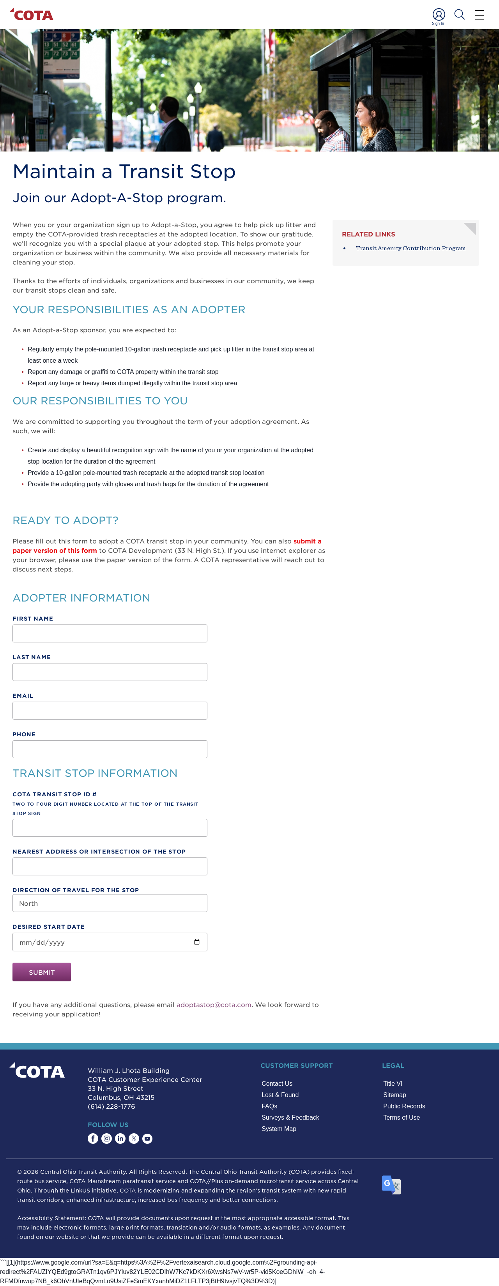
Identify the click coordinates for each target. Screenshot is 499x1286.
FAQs (269, 1106)
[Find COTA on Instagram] (106, 1138)
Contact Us (277, 1083)
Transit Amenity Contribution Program (411, 248)
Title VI (392, 1083)
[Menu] (479, 15)
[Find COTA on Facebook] (93, 1138)
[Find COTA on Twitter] (134, 1138)
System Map (279, 1128)
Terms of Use (401, 1117)
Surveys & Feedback (290, 1117)
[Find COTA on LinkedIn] (120, 1138)
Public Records (404, 1106)
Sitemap (394, 1095)
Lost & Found (280, 1095)
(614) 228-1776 (111, 1106)
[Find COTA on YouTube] (147, 1139)
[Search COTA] (459, 14)
